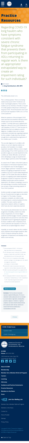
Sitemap (3, 418)
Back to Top (6, 437)
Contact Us (4, 411)
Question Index (7, 331)
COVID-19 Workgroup (9, 334)
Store (3, 394)
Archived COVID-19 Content (10, 9)
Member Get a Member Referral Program (14, 373)
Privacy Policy (5, 422)
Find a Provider (5, 415)
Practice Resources (7, 388)
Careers (3, 376)
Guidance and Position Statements (12, 385)
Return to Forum (10, 289)
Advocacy (4, 382)
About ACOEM (5, 367)
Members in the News (8, 391)
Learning (4, 379)
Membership (5, 370)
